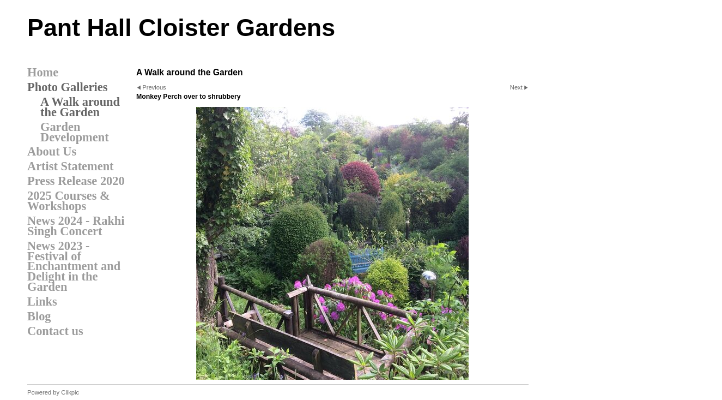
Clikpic (70, 392)
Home (42, 72)
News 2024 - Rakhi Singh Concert (76, 226)
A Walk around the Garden (80, 107)
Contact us (55, 331)
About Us (51, 151)
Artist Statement (70, 166)
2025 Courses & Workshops (68, 201)
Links (42, 301)
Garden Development (74, 132)
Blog (39, 316)
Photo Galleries (67, 87)
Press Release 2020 (76, 181)
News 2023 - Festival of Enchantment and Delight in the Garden (73, 266)
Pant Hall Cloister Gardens (181, 27)
